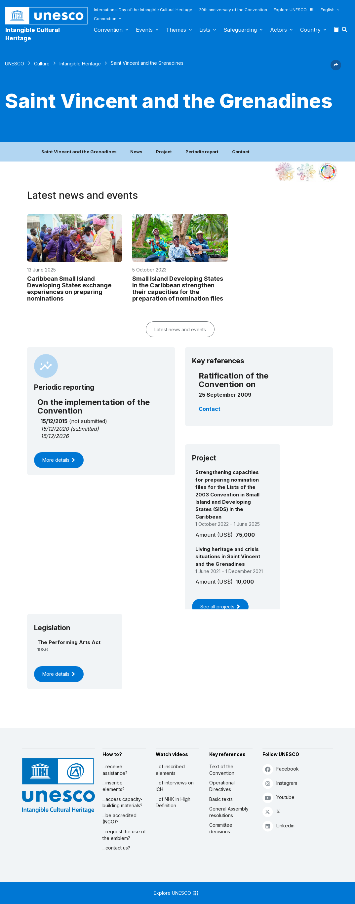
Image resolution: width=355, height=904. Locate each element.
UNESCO (14, 63)
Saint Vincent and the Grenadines (79, 151)
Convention (108, 29)
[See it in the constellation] (285, 172)
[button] (345, 31)
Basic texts (221, 799)
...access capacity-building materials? (122, 802)
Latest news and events (180, 329)
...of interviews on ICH (175, 786)
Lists (204, 29)
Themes (176, 29)
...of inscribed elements (170, 770)
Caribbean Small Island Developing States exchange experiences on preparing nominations (69, 288)
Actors (278, 29)
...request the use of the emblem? (124, 835)
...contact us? (116, 847)
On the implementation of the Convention (93, 406)
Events (144, 29)
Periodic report (201, 151)
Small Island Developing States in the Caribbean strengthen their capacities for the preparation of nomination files (177, 288)
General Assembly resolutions (229, 812)
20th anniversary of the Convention (233, 9)
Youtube (278, 797)
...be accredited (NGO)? (119, 819)
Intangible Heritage (80, 63)
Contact (241, 151)
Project (164, 151)
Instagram (279, 783)
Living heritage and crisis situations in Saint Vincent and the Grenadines (227, 556)
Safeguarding (240, 29)
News (136, 151)
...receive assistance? (115, 770)
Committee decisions (220, 828)
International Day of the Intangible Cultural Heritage (143, 9)
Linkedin (278, 826)
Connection (105, 18)
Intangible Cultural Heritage (32, 34)
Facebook (280, 769)
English (328, 9)
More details (58, 460)
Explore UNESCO (294, 9)
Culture (42, 63)
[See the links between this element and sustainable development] (328, 172)
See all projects (220, 606)
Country (310, 29)
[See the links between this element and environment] (306, 172)
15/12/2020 (55, 428)
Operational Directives (222, 786)
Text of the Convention (221, 770)
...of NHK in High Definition (173, 802)
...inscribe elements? (113, 786)
